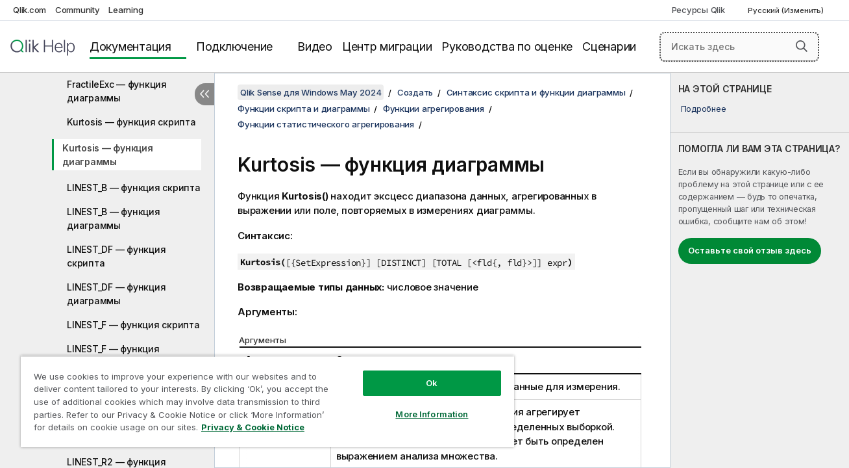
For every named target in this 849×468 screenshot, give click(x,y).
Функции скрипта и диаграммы (303, 108)
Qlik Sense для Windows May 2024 (310, 92)
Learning (125, 10)
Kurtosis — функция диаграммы (107, 154)
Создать (415, 92)
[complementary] (760, 270)
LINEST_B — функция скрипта (134, 187)
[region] (267, 401)
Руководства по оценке (506, 46)
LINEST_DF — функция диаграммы (116, 293)
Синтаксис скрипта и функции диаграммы (536, 92)
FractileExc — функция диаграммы (117, 91)
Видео (314, 46)
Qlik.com (29, 10)
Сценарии (609, 46)
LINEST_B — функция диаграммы (113, 218)
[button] (801, 46)
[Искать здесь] (739, 46)
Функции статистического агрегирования (326, 124)
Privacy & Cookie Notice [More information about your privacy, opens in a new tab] (252, 427)
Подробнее (703, 108)
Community (77, 10)
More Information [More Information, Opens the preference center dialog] (431, 414)
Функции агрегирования (433, 108)
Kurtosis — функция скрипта (131, 121)
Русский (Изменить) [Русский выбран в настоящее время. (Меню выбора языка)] (787, 10)
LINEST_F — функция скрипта (133, 324)
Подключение (234, 46)
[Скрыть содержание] (204, 94)
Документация (130, 46)
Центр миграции (387, 46)
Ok (431, 383)
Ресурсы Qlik (698, 10)
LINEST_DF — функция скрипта (116, 256)
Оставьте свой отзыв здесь (749, 250)
